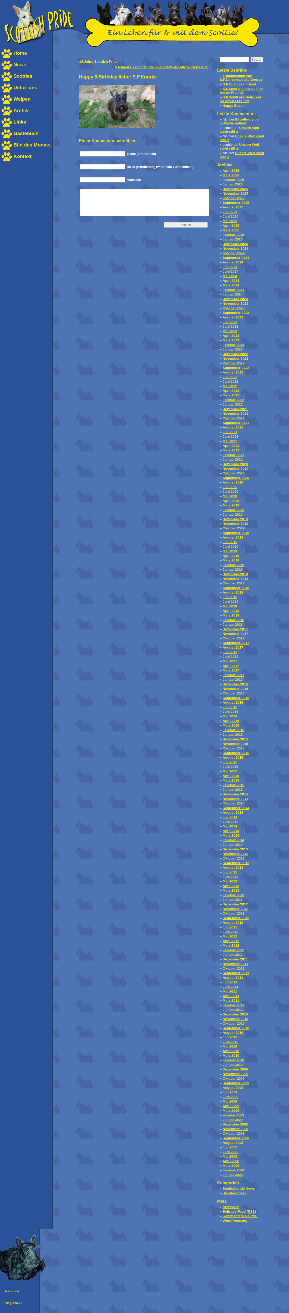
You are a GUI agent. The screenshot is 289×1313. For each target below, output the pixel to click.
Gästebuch (25, 133)
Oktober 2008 (233, 1133)
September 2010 (236, 1028)
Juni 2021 (230, 436)
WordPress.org (235, 1221)
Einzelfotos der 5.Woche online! (240, 121)
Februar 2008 (233, 1170)
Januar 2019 (233, 569)
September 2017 (236, 643)
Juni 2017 (230, 657)
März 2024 (231, 285)
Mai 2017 (230, 661)
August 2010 (233, 1033)
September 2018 (236, 588)
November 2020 (235, 469)
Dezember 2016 (235, 684)
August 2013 (233, 867)
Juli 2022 (230, 377)
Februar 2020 (233, 510)
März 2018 (231, 615)
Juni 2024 (230, 271)
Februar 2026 (233, 180)
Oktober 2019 (233, 528)
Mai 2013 (230, 881)
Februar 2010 (233, 1060)
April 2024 (231, 281)
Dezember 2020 (235, 464)
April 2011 (231, 996)
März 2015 (231, 780)
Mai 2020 (230, 496)
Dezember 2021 (235, 409)
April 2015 (231, 776)
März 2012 (231, 945)
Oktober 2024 (233, 253)
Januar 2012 (233, 955)
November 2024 (235, 248)
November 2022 (235, 358)
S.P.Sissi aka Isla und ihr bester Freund (241, 91)
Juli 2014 (230, 817)
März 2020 (231, 505)
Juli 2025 (230, 212)
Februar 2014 (233, 840)
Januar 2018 (233, 624)
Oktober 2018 (233, 583)
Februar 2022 (233, 400)
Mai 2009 (230, 1101)
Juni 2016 (230, 712)
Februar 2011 (233, 1005)
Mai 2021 (230, 441)
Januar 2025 (233, 239)
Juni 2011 (230, 987)
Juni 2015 (230, 767)
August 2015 (233, 757)
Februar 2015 (233, 785)
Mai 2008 (230, 1156)
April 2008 (231, 1161)
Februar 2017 (233, 675)
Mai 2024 (230, 276)
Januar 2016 (233, 734)
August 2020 (233, 482)
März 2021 (231, 450)
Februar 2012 (233, 950)
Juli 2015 (230, 762)
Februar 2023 (233, 345)
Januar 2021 (233, 459)
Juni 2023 (230, 326)
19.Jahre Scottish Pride (98, 61)
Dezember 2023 (235, 299)
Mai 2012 (230, 936)
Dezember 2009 (235, 1069)
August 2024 (233, 262)
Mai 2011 (230, 991)
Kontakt (22, 156)
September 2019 (236, 533)
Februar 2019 (233, 565)
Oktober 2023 (233, 308)
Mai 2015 (230, 771)
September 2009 (236, 1083)
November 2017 (235, 634)
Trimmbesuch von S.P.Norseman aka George (241, 78)
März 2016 (231, 725)
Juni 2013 (230, 877)
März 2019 (231, 560)
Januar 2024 (233, 294)
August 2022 (233, 372)
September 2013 (236, 863)
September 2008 (236, 1138)
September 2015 (236, 753)
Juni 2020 (230, 491)
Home (20, 53)
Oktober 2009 (233, 1078)
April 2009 (231, 1106)
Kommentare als (240, 1216)
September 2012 (236, 918)
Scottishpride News (239, 1188)
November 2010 (235, 1019)
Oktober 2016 (233, 693)
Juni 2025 (230, 216)
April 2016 (231, 721)
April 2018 (231, 611)
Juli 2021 (230, 432)
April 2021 (231, 446)
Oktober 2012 (233, 913)
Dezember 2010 (235, 1014)
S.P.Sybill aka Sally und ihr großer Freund (240, 99)
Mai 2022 (230, 386)
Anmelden (231, 1207)
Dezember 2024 (235, 244)
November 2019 (235, 524)
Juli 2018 (230, 597)
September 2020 (236, 478)
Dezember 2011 (235, 959)
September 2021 (236, 423)
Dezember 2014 (235, 794)
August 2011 (233, 978)
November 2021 (235, 414)
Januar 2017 (233, 679)
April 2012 (231, 941)
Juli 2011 (230, 982)
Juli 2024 (230, 267)
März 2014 (231, 835)
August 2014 (233, 812)
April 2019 (231, 556)
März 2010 (231, 1055)
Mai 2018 (230, 606)
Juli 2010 (230, 1037)
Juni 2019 (230, 546)
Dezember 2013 (235, 849)
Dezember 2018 (235, 574)
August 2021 (233, 427)
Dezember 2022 (235, 354)
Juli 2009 (230, 1092)
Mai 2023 (230, 331)
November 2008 (235, 1129)
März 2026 (231, 175)
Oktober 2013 (233, 858)
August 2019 (233, 537)
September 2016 (236, 698)
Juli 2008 (230, 1147)
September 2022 (236, 368)
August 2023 (233, 317)
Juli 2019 (230, 542)
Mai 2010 (230, 1046)
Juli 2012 (230, 927)
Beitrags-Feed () (239, 1211)
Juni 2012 (230, 932)
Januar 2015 (233, 790)
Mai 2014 (230, 826)
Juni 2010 (230, 1042)
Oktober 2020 (233, 473)
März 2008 (231, 1166)
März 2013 (231, 890)
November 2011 (235, 964)
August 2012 (233, 923)
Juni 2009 (230, 1097)
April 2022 (231, 391)
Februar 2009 (233, 1115)
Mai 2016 (230, 716)
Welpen (22, 99)
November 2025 (235, 193)
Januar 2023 (233, 349)
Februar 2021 (233, 455)
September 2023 (236, 313)
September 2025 (236, 203)
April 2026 (231, 170)
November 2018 (235, 579)
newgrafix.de (13, 1303)
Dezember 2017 (235, 629)
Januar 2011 (233, 1010)
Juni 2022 (230, 381)
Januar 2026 (233, 184)
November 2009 (235, 1074)
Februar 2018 (233, 620)
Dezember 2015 (235, 739)
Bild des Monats (32, 145)
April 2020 (231, 501)
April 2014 (231, 831)
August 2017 (233, 647)
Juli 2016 (230, 707)
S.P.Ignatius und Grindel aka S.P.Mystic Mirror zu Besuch (161, 67)
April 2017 (231, 666)
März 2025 (231, 230)
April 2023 (231, 336)
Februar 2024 (233, 290)
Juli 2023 (230, 322)
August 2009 (233, 1088)
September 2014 (236, 808)
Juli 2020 (230, 487)
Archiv (21, 110)
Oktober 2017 (233, 638)
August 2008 (233, 1143)
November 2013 (235, 854)
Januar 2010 (233, 1065)
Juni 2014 (230, 822)
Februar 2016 (233, 730)
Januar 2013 (233, 900)
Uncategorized (234, 1193)
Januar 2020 (233, 514)
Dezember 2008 (235, 1124)
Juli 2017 (230, 652)
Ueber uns (25, 87)
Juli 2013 (230, 872)
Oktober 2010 (233, 1023)
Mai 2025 (230, 221)
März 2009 (231, 1111)
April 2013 (231, 886)
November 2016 (235, 689)
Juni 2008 (230, 1152)
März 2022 (231, 395)
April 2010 (231, 1051)
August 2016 (233, 702)
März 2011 (231, 1000)
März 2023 (231, 340)
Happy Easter (234, 106)
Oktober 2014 (233, 803)
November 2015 (235, 744)
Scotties (22, 76)
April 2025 (231, 225)
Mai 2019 (230, 551)
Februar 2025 (233, 235)
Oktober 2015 (233, 748)
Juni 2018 (230, 602)
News (19, 64)
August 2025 (233, 207)
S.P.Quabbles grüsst (239, 84)
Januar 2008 (233, 1175)
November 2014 (235, 799)
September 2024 (236, 258)
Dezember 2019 (235, 519)
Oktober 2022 (233, 363)
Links (19, 122)
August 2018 (233, 592)
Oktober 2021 (233, 418)
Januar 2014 (233, 845)
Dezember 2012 (235, 904)
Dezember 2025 (235, 189)
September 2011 (236, 973)
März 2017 (231, 670)
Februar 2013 (233, 895)
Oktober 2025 (233, 198)
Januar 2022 (233, 404)
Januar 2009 (233, 1120)
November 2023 (235, 303)
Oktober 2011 (233, 968)
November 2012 (235, 909)
